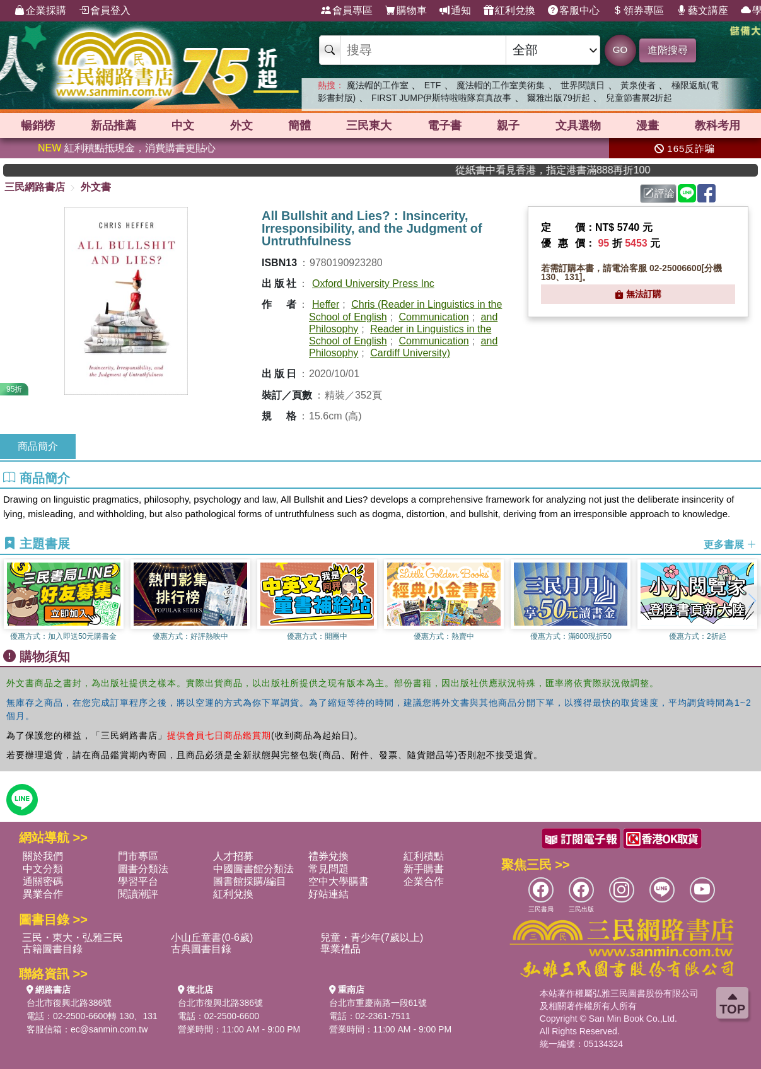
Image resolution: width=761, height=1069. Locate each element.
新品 (113, 125)
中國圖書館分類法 (253, 868)
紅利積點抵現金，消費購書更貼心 (127, 148)
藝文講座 (702, 10)
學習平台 (138, 881)
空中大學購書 (338, 881)
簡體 (299, 125)
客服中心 (574, 10)
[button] (751, 600)
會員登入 (105, 10)
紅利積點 (424, 856)
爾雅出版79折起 (558, 98)
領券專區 (638, 10)
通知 (455, 10)
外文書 (96, 187)
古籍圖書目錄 (52, 948)
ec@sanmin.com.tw (109, 1029)
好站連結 (328, 894)
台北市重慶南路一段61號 (378, 1003)
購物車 (406, 10)
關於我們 (43, 856)
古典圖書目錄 (201, 948)
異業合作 (43, 894)
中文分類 (43, 868)
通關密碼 (43, 881)
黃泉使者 (638, 85)
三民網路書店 (34, 187)
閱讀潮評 (138, 894)
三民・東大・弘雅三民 (72, 937)
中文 (182, 125)
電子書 (444, 125)
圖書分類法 (143, 868)
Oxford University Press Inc (373, 283)
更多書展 (730, 544)
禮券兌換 (328, 856)
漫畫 (647, 125)
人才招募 (233, 856)
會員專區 (347, 10)
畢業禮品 (340, 948)
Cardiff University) (410, 353)
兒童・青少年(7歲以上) (372, 937)
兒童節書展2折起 (639, 98)
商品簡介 (38, 446)
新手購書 (424, 868)
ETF (432, 85)
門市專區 (138, 856)
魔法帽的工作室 (378, 85)
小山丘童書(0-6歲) (212, 937)
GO (620, 49)
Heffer (325, 304)
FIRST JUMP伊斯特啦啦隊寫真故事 (441, 98)
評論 (659, 193)
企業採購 (40, 10)
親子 (508, 125)
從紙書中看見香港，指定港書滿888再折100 (577, 170)
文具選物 (578, 125)
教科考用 (717, 125)
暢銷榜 (38, 125)
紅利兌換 (509, 10)
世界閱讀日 (583, 85)
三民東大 (369, 125)
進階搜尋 (668, 50)
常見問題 (328, 868)
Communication (434, 317)
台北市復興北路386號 (69, 1003)
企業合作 (424, 881)
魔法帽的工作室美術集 (500, 85)
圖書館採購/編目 (249, 881)
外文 (241, 125)
